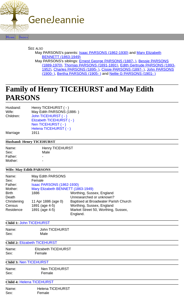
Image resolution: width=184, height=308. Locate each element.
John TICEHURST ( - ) (49, 116)
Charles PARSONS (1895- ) (77, 69)
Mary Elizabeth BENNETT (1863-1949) (62, 189)
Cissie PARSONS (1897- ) (123, 69)
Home (10, 37)
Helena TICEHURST (37, 282)
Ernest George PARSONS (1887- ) (107, 61)
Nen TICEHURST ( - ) (49, 124)
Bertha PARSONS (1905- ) (79, 73)
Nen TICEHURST (34, 262)
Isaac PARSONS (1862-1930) (103, 52)
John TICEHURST (35, 223)
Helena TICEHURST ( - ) (51, 128)
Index (24, 37)
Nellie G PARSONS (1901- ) (132, 73)
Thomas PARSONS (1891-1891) (91, 65)
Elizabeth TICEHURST (38, 242)
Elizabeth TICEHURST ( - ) (53, 120)
